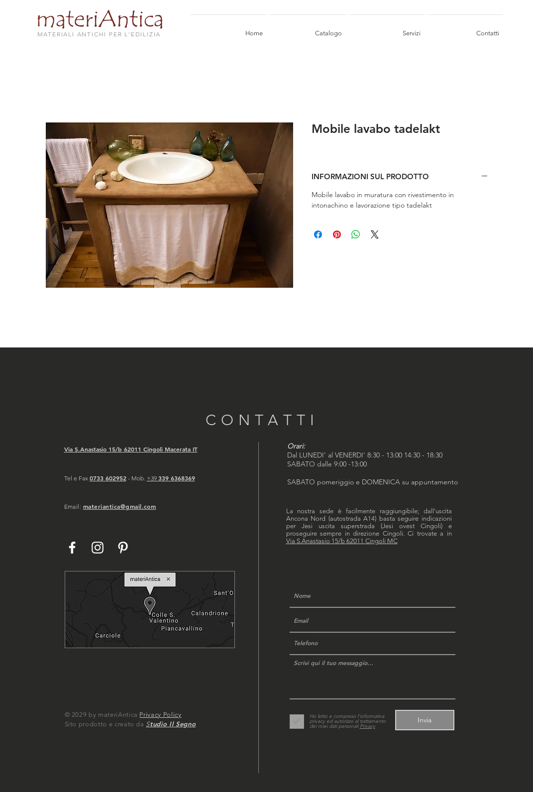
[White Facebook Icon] (72, 548)
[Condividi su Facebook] (318, 234)
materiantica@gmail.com (119, 506)
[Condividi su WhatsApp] (356, 234)
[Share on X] (375, 234)
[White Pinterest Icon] (123, 548)
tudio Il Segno (173, 724)
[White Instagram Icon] (98, 548)
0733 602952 (108, 478)
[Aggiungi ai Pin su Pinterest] (337, 234)
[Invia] (424, 720)
